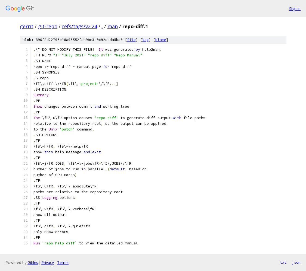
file (131, 39)
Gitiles (32, 262)
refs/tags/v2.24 (79, 26)
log (145, 39)
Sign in (295, 8)
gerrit (26, 26)
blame (160, 39)
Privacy (47, 262)
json (296, 262)
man (112, 26)
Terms (63, 262)
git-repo (47, 26)
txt (283, 262)
